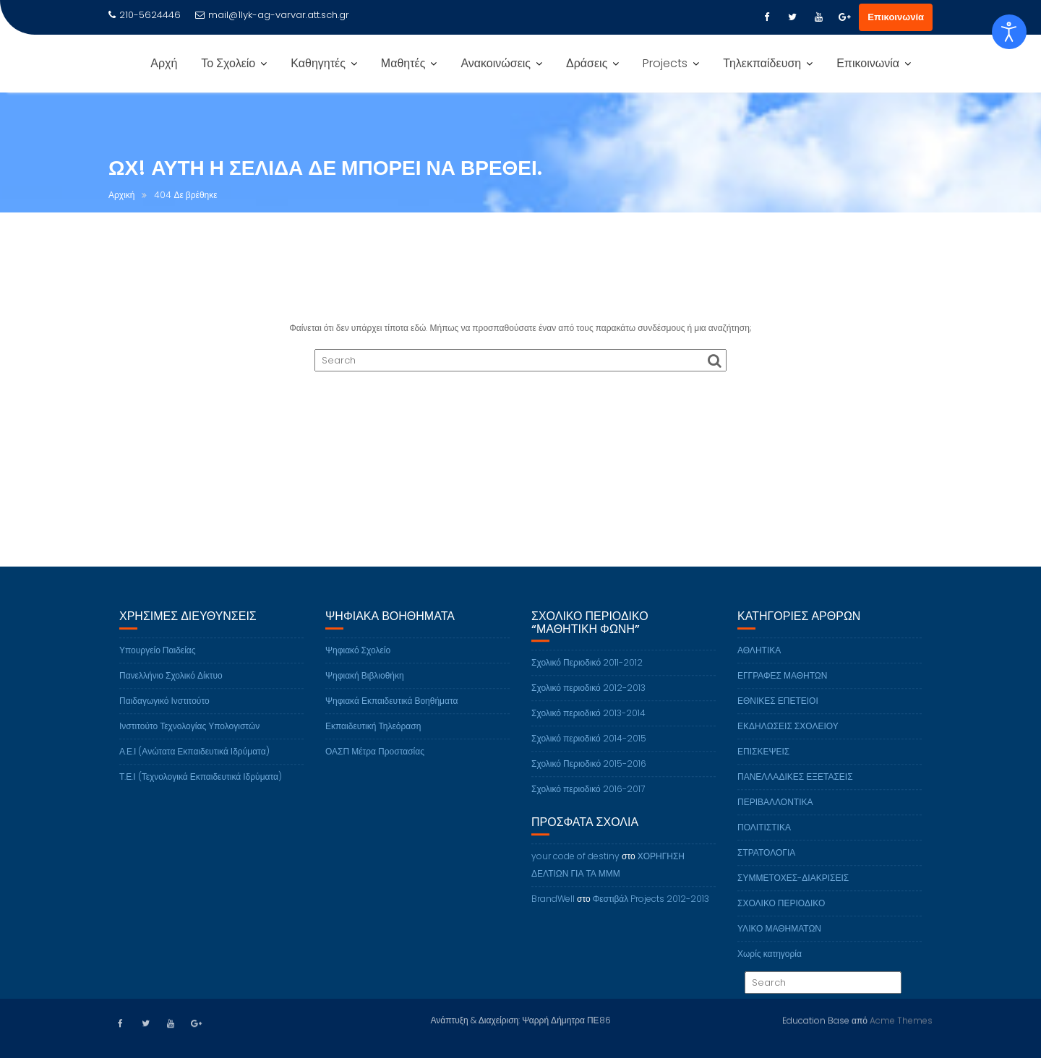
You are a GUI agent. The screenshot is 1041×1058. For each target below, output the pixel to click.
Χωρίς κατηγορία (769, 965)
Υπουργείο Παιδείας (157, 661)
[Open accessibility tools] (1009, 31)
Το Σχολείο (228, 63)
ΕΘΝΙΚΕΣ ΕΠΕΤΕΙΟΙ (777, 712)
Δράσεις (586, 63)
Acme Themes (901, 1019)
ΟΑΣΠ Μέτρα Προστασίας (374, 763)
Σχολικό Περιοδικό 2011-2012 (587, 674)
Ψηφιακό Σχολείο (357, 661)
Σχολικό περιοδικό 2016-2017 (588, 801)
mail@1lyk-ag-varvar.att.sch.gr (272, 15)
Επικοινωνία (896, 17)
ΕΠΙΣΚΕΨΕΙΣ (763, 763)
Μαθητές (403, 63)
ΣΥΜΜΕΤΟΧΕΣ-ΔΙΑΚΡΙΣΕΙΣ (793, 889)
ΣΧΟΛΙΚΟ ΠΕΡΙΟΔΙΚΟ (781, 914)
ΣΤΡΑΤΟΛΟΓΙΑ (766, 864)
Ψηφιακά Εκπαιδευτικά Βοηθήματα (391, 712)
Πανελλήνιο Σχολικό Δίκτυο (171, 687)
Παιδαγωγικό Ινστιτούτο (164, 712)
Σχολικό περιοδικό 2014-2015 (588, 750)
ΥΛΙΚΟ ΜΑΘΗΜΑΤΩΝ (779, 940)
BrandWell (553, 910)
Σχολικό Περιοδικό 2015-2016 (588, 776)
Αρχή (163, 63)
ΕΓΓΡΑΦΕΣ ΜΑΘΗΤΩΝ (782, 687)
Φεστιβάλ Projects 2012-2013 (651, 910)
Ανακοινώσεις (495, 63)
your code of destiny (575, 867)
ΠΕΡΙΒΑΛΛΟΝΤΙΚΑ (775, 813)
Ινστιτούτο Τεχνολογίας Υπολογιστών (189, 737)
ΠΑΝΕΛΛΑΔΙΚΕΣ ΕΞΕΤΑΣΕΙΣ (795, 788)
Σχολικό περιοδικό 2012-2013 (588, 700)
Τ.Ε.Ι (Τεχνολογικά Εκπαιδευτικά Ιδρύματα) (200, 788)
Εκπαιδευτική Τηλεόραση (373, 737)
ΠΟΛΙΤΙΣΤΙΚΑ (764, 839)
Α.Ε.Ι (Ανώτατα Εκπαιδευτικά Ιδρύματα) (194, 763)
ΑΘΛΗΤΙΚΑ (759, 661)
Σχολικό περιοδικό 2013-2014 (588, 725)
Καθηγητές (318, 63)
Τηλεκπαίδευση (762, 63)
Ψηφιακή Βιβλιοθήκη (364, 687)
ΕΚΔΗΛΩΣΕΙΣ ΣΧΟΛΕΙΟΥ (788, 737)
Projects (665, 63)
